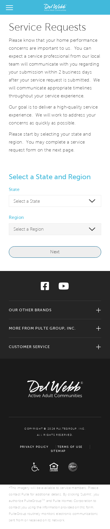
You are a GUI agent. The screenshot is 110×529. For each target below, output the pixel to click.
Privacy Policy (34, 446)
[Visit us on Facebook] (45, 287)
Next (55, 251)
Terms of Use (70, 446)
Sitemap (58, 451)
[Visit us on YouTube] (63, 287)
